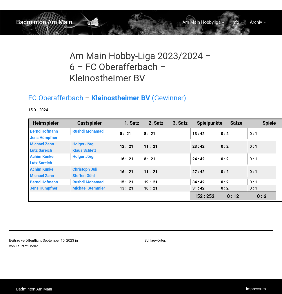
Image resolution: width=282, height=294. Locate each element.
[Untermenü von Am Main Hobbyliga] (223, 22)
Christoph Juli (85, 169)
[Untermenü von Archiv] (264, 22)
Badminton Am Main (44, 22)
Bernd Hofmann (44, 131)
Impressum (256, 289)
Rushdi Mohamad (88, 131)
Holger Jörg (83, 144)
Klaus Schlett (84, 150)
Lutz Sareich (41, 150)
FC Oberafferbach (55, 98)
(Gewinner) (138, 98)
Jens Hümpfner (43, 137)
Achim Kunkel (42, 156)
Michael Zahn (42, 144)
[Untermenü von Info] (241, 22)
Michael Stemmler (89, 188)
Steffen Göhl (84, 175)
